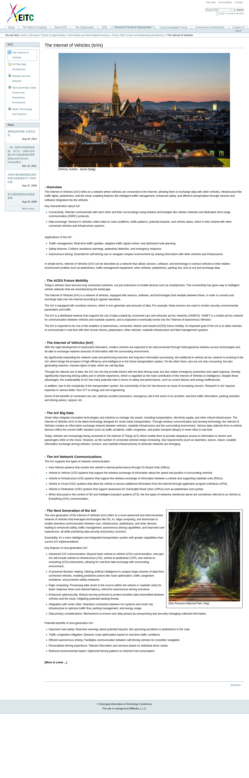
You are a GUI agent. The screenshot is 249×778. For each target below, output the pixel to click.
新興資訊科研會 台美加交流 (21, 133)
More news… (29, 208)
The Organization (84, 27)
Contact (238, 2)
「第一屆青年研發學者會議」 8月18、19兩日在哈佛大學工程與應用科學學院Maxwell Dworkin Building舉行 (21, 154)
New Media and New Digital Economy (89, 35)
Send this (235, 685)
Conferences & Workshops (209, 27)
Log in (238, 30)
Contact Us (238, 27)
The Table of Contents (35, 27)
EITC (10, 44)
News (11, 124)
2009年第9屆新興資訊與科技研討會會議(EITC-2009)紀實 (22, 178)
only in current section (232, 13)
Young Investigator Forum (173, 27)
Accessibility (225, 2)
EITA (104, 27)
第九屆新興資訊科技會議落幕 (21, 196)
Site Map (211, 2)
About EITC (60, 27)
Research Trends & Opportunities (133, 27)
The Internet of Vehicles (20, 55)
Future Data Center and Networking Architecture (138, 35)
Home (11, 27)
